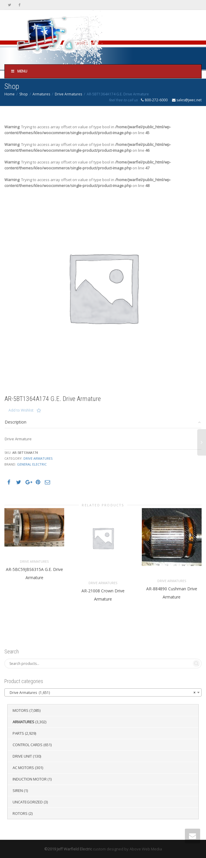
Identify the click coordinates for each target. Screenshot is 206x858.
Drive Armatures (68, 94)
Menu (19, 71)
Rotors (20, 813)
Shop (23, 94)
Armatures (41, 94)
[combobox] (103, 692)
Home (9, 94)
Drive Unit (22, 756)
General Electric (32, 464)
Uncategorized (28, 802)
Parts (18, 733)
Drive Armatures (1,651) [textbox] (101, 693)
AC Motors (23, 767)
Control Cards (27, 744)
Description (15, 422)
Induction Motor (30, 779)
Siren (18, 790)
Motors (20, 710)
